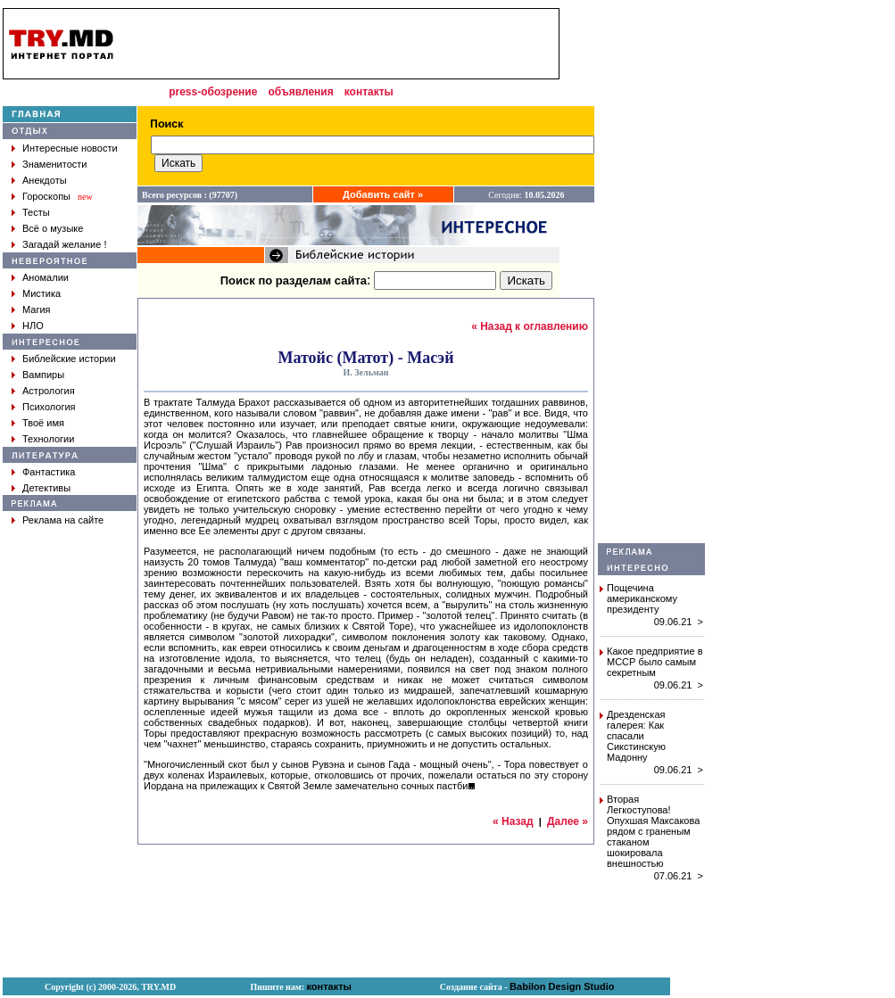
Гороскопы (46, 196)
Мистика (41, 293)
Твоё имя (43, 422)
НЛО (33, 325)
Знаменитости (54, 164)
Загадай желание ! (64, 244)
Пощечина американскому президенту (642, 598)
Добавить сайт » (383, 194)
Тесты (36, 212)
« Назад (513, 821)
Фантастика (48, 471)
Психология (49, 406)
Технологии (48, 438)
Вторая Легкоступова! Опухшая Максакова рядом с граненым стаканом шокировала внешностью (653, 831)
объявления (300, 92)
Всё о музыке (52, 228)
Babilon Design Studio (562, 986)
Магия (36, 309)
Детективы (46, 488)
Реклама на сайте (63, 520)
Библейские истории (69, 358)
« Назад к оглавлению (529, 326)
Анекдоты (44, 180)
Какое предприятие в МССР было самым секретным (655, 662)
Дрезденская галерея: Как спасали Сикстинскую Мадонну (636, 736)
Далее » (567, 821)
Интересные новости (70, 148)
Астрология (48, 390)
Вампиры (43, 374)
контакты (369, 92)
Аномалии (45, 277)
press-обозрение (213, 92)
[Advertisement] (651, 275)
